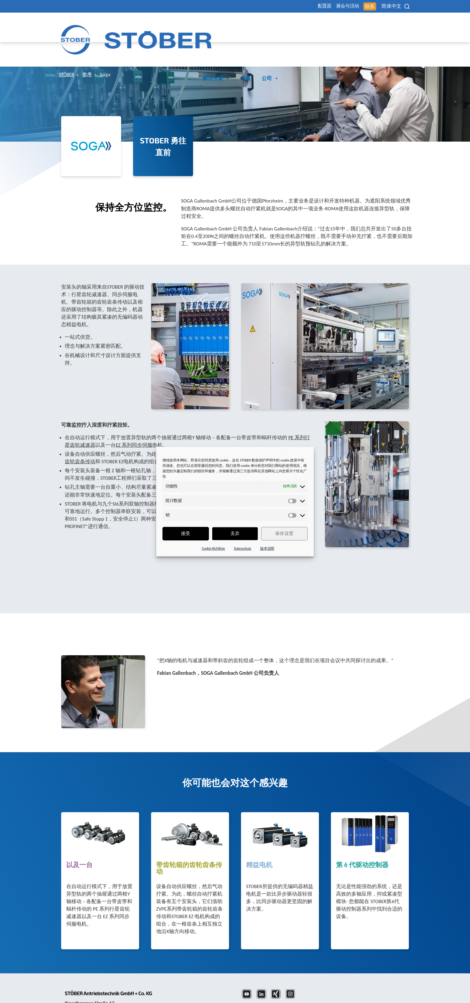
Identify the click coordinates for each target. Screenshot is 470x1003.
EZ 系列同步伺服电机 (139, 419)
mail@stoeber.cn (83, 991)
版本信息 (303, 983)
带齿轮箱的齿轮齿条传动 (189, 842)
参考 (90, 48)
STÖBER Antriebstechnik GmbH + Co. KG (114, 959)
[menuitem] (386, 6)
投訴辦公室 (389, 983)
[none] (386, 6)
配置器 (297, 6)
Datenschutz (242, 548)
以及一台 (79, 838)
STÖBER (68, 48)
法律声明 (252, 983)
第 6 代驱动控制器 (362, 838)
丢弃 (235, 533)
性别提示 (329, 983)
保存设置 (284, 533)
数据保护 (278, 983)
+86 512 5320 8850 (86, 983)
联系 (356, 7)
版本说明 (267, 548)
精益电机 (259, 838)
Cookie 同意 (357, 983)
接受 (185, 533)
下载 (376, 25)
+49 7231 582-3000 (197, 983)
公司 (400, 25)
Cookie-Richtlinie (213, 548)
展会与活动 (327, 6)
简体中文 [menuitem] (382, 6)
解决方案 (346, 25)
